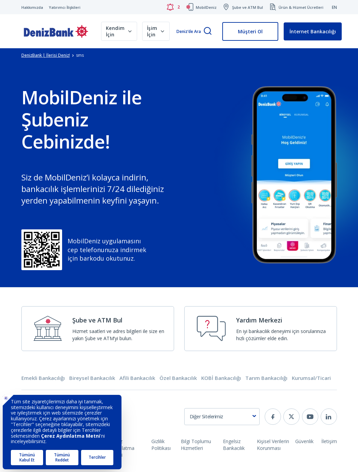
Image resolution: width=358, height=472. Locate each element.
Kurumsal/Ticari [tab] (311, 378)
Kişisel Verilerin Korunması (273, 444)
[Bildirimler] (173, 7)
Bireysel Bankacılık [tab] (92, 378)
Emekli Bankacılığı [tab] (43, 378)
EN (334, 7)
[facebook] (273, 416)
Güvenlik (304, 441)
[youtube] (310, 416)
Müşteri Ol (250, 31)
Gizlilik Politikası (161, 444)
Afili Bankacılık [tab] (137, 378)
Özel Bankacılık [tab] (178, 378)
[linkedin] (329, 416)
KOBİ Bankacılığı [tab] (221, 378)
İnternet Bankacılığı (312, 31)
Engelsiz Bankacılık (234, 444)
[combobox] (222, 416)
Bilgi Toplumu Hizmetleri (196, 444)
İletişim (329, 441)
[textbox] (222, 416)
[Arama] (208, 31)
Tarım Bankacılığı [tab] (266, 378)
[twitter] (291, 416)
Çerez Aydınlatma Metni (122, 448)
